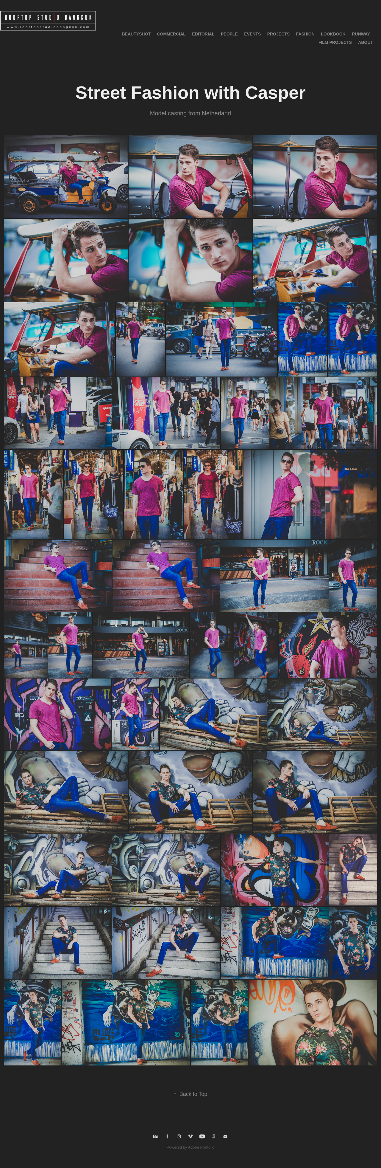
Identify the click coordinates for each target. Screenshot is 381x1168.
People (229, 34)
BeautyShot (136, 34)
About (365, 42)
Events (252, 34)
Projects (278, 34)
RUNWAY (361, 34)
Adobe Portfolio (201, 1147)
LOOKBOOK (333, 34)
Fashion (305, 34)
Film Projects (335, 42)
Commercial (171, 34)
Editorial (203, 34)
